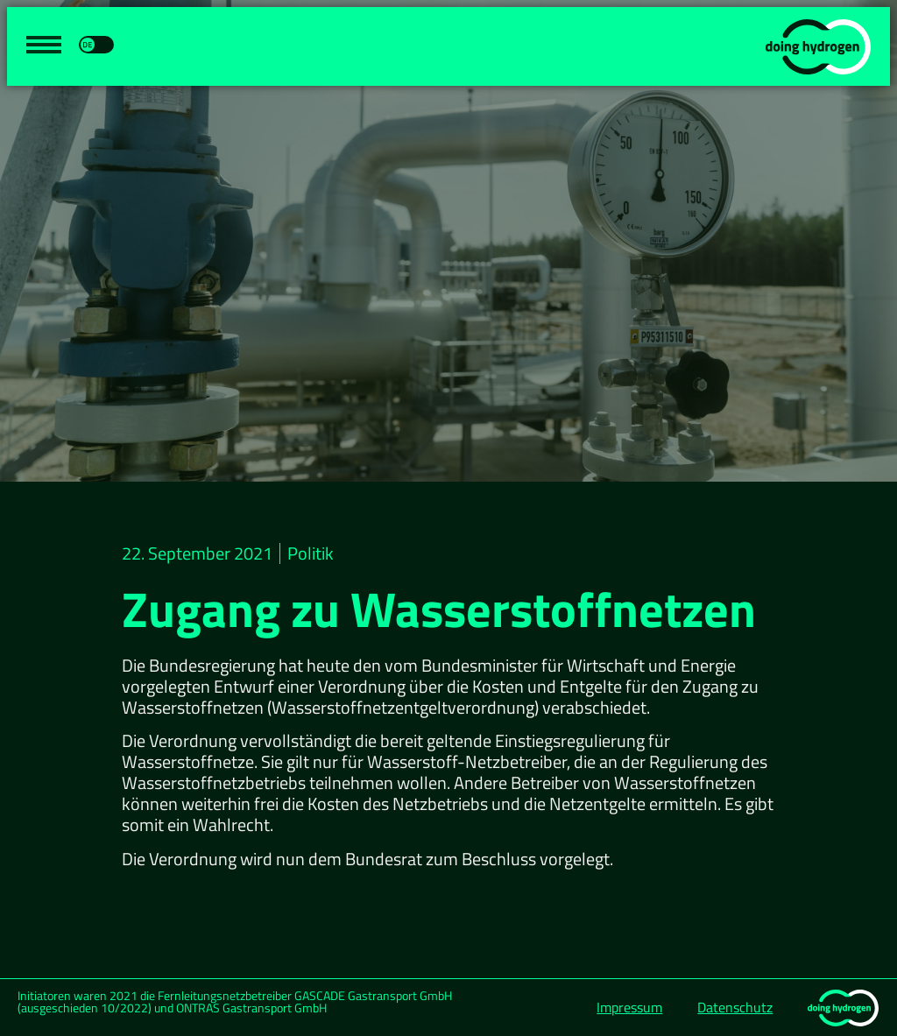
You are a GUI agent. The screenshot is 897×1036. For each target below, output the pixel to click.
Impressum (629, 1007)
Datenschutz (735, 1007)
